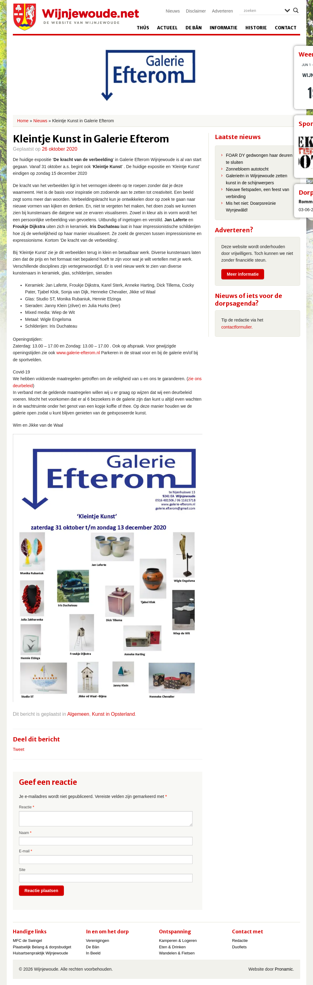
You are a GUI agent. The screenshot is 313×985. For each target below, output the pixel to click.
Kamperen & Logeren (178, 940)
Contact (285, 28)
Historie (256, 28)
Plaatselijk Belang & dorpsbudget (42, 947)
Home (22, 120)
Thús (143, 28)
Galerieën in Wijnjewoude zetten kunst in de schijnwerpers (256, 179)
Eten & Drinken (172, 947)
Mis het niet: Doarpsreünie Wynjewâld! (251, 206)
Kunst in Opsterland (113, 714)
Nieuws (173, 11)
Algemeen (78, 714)
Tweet (18, 749)
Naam (25, 833)
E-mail (25, 851)
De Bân (194, 28)
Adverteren (222, 11)
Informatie (224, 28)
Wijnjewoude (76, 17)
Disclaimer (196, 11)
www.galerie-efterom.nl (77, 352)
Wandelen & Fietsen (177, 953)
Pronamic (284, 969)
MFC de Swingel (27, 940)
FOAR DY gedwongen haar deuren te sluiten (259, 158)
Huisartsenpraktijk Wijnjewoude (40, 953)
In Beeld (93, 953)
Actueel (167, 28)
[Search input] (263, 10)
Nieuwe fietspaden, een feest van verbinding (257, 193)
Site (22, 870)
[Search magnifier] (296, 10)
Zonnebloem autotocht (247, 169)
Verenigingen (97, 940)
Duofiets (239, 947)
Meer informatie (243, 274)
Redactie (240, 940)
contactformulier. (237, 327)
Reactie (26, 807)
